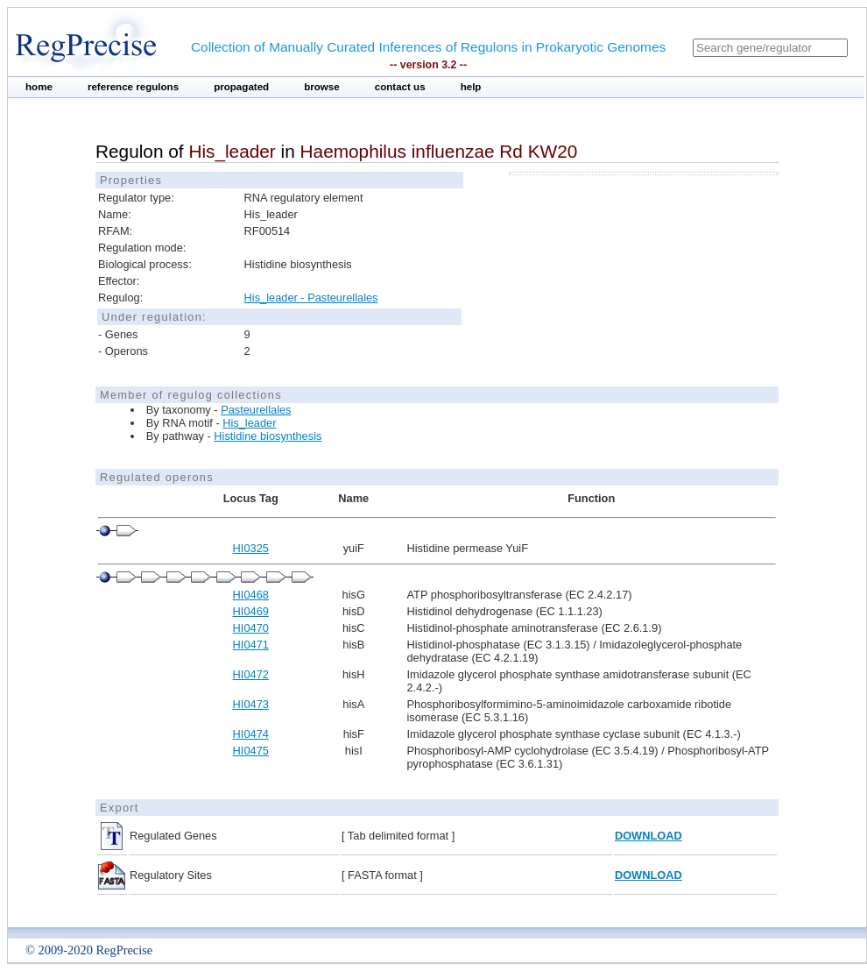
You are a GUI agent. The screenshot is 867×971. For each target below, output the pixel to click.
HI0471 (251, 644)
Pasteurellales (256, 409)
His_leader (249, 422)
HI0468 (251, 594)
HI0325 (251, 548)
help (471, 87)
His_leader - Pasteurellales (311, 297)
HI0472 (251, 674)
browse (322, 87)
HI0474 (251, 734)
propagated (241, 87)
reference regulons (133, 87)
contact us (400, 87)
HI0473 (251, 704)
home (39, 87)
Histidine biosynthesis (267, 436)
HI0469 (251, 611)
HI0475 (251, 750)
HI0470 (251, 627)
